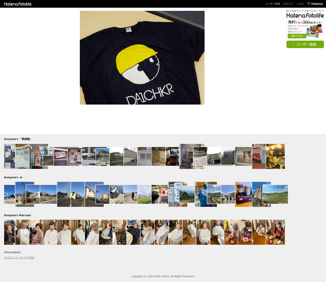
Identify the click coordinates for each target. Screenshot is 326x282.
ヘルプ (300, 3)
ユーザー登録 (272, 3)
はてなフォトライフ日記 (19, 257)
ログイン (288, 3)
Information (12, 252)
